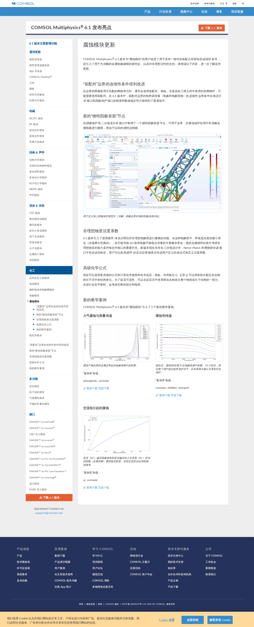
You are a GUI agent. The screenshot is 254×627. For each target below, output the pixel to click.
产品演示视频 (62, 562)
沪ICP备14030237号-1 (133, 604)
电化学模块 (35, 335)
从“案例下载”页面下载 (96, 388)
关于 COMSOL (214, 555)
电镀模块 (34, 295)
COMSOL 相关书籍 (66, 580)
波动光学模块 (36, 130)
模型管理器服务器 (39, 65)
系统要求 (22, 574)
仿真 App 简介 (63, 586)
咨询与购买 (209, 3)
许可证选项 (23, 568)
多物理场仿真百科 (102, 586)
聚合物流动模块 (38, 218)
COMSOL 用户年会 (141, 574)
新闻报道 (211, 568)
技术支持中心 (175, 555)
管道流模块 (35, 242)
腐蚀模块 (34, 301)
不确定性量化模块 (39, 403)
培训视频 (237, 11)
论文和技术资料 (64, 574)
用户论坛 (97, 568)
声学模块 (34, 195)
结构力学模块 (36, 159)
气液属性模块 (36, 398)
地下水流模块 (36, 236)
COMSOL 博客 (100, 580)
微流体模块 (35, 224)
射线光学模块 (36, 136)
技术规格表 (23, 562)
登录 (235, 3)
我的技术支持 (175, 562)
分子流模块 (35, 248)
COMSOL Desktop (40, 77)
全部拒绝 (192, 620)
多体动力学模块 (38, 177)
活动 (204, 11)
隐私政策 (91, 604)
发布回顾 (22, 580)
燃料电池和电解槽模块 (42, 289)
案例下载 (60, 555)
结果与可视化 (36, 100)
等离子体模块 (36, 142)
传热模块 (34, 260)
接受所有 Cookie (220, 620)
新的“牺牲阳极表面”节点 (49, 314)
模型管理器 (35, 59)
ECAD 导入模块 (38, 489)
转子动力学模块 (38, 183)
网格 (31, 88)
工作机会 (211, 562)
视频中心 (186, 11)
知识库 (172, 568)
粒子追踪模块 (36, 392)
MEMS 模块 (36, 189)
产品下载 (173, 586)
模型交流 (97, 574)
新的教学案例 (44, 329)
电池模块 (34, 283)
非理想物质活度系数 (47, 319)
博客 (219, 11)
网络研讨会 (136, 555)
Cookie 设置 (166, 620)
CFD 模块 (34, 213)
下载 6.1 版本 (211, 28)
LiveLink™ (41, 421)
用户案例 (60, 568)
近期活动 (135, 568)
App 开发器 (35, 71)
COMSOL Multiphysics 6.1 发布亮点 (71, 27)
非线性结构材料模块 (40, 165)
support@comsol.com (49, 513)
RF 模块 (33, 124)
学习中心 (97, 555)
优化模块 (34, 386)
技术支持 (195, 3)
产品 (147, 11)
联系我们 (211, 574)
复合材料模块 (36, 171)
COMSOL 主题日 (140, 562)
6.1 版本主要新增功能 (43, 43)
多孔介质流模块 (38, 230)
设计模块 (34, 483)
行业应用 (165, 11)
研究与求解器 (36, 94)
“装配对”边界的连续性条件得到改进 (52, 307)
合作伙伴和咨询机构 (179, 574)
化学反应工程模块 (39, 278)
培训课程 (97, 562)
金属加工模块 (36, 254)
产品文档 (173, 580)
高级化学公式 (44, 324)
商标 (100, 604)
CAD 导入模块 (37, 434)
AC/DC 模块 (36, 118)
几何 (31, 82)
